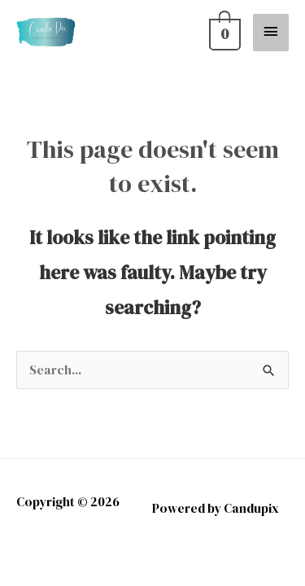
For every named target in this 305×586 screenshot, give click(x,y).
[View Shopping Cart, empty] (222, 32)
